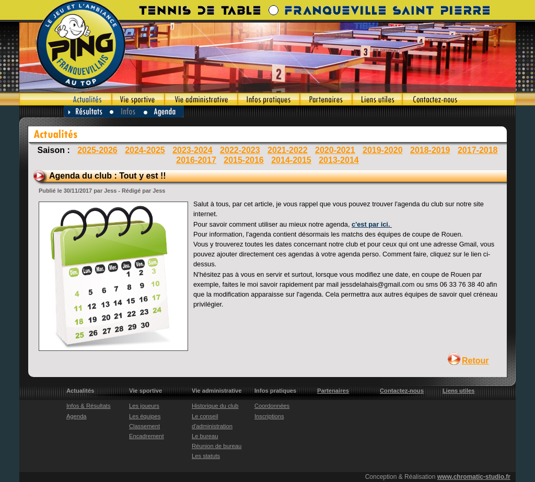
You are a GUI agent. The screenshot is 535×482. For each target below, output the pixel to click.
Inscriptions (269, 416)
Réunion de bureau (216, 446)
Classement (144, 426)
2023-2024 (192, 150)
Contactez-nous (459, 99)
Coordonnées (271, 406)
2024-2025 (145, 150)
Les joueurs (144, 406)
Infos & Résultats (88, 406)
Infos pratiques (269, 99)
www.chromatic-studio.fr (473, 476)
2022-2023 (240, 150)
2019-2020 (383, 150)
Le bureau (205, 436)
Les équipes (144, 416)
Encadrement (146, 436)
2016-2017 (196, 160)
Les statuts (206, 456)
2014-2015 (291, 160)
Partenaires (326, 99)
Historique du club (215, 406)
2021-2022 (288, 150)
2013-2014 (339, 160)
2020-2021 (335, 150)
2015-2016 (244, 160)
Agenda (164, 111)
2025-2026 (97, 150)
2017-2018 (478, 150)
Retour (475, 360)
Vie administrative (201, 99)
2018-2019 (430, 150)
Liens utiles (377, 99)
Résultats (87, 111)
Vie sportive (138, 99)
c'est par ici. (372, 224)
